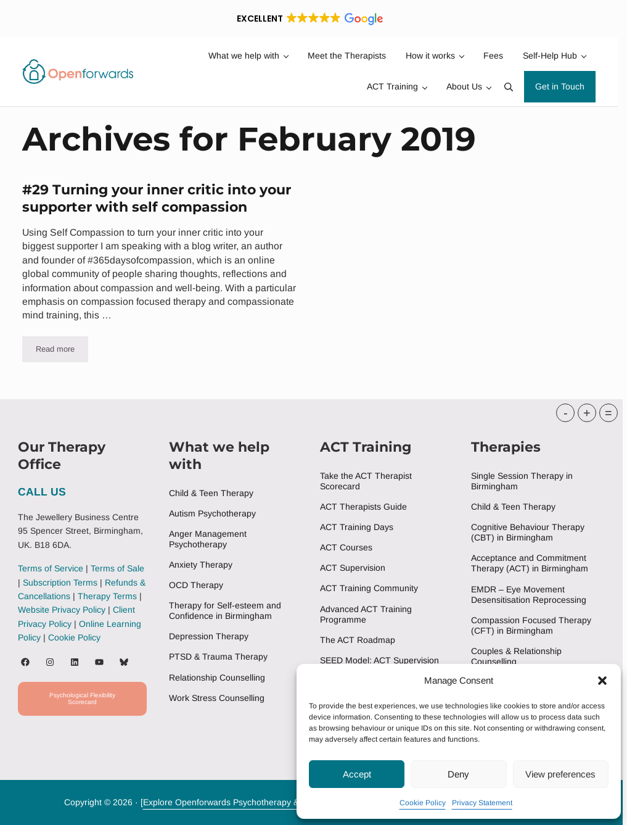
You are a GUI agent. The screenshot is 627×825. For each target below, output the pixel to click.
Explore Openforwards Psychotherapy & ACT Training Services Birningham (289, 802)
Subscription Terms (60, 582)
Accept (357, 774)
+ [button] (587, 413)
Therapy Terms (107, 596)
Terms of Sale (117, 568)
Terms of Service (50, 568)
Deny (458, 774)
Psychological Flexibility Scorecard (82, 698)
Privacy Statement (482, 802)
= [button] (608, 413)
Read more (62, 351)
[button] (602, 680)
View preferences (560, 774)
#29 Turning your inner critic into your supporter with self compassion (156, 198)
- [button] (565, 413)
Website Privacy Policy (61, 610)
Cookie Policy (423, 802)
